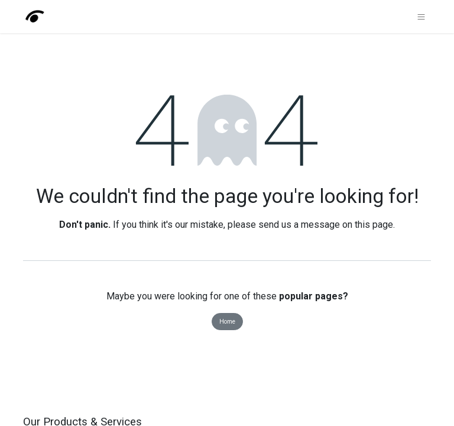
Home (227, 321)
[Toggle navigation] (421, 17)
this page (374, 224)
